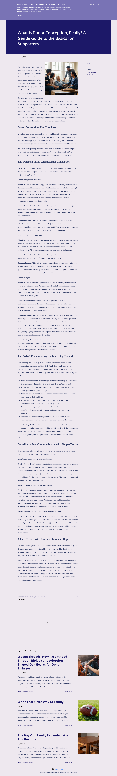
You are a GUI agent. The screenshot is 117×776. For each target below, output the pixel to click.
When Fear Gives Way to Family (40, 702)
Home (20, 15)
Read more (68, 691)
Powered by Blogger (58, 769)
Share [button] (89, 63)
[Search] (92, 5)
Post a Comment (28, 691)
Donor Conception (91, 72)
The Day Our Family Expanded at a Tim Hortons (43, 737)
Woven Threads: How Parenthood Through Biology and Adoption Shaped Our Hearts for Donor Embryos (42, 662)
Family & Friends (91, 75)
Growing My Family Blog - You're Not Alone (41, 4)
